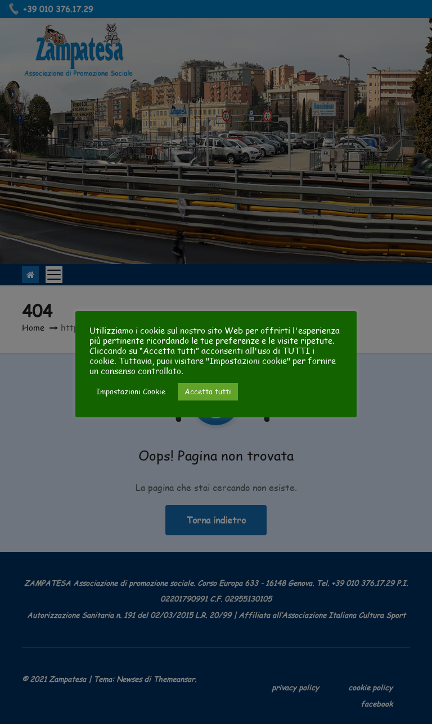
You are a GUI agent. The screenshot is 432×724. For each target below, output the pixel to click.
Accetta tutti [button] (207, 391)
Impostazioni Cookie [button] (130, 391)
